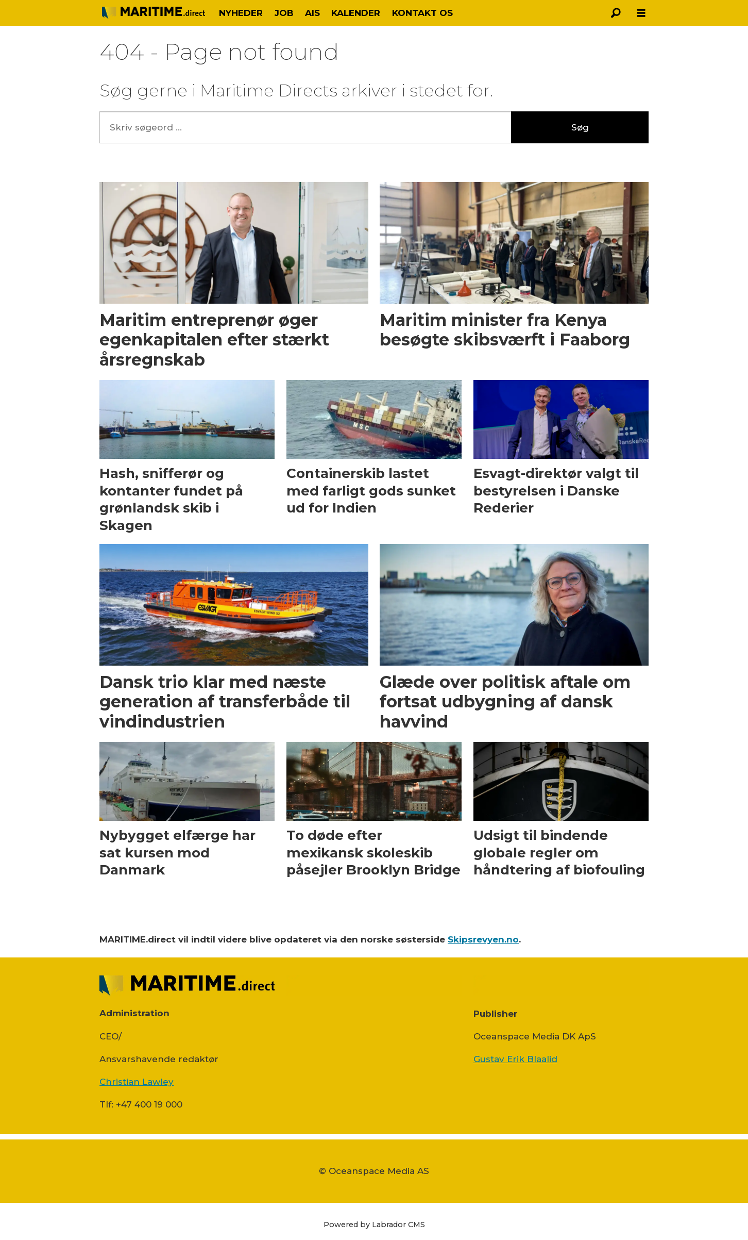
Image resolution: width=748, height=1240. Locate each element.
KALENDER (355, 13)
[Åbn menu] (641, 13)
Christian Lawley (136, 1082)
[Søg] (615, 13)
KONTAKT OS (422, 13)
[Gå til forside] (153, 13)
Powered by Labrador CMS (374, 1224)
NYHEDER (241, 13)
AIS (312, 13)
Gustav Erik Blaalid (515, 1059)
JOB (284, 13)
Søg (580, 127)
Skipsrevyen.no (483, 939)
